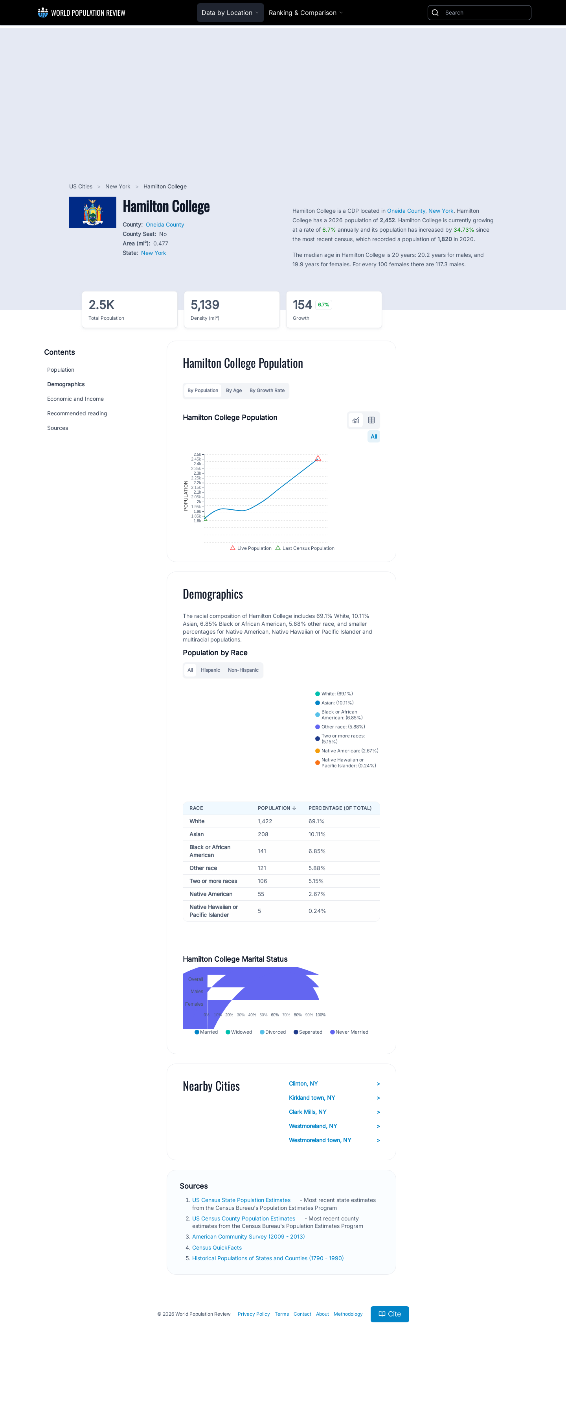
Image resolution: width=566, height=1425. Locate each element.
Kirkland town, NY (334, 1150)
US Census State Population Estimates (242, 1252)
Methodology (348, 1367)
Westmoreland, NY (334, 1179)
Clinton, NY (334, 1136)
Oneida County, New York (420, 210)
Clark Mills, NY (334, 1165)
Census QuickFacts (217, 1299)
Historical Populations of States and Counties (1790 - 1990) (268, 1310)
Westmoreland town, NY (334, 1193)
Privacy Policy (254, 1367)
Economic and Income (75, 398)
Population (60, 369)
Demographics (66, 384)
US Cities (81, 186)
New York (118, 186)
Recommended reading (77, 413)
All (374, 436)
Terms (282, 1367)
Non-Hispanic (243, 706)
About (322, 1367)
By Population (202, 390)
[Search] (486, 13)
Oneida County (165, 224)
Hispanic (210, 706)
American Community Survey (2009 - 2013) (249, 1289)
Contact (302, 1367)
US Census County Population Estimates (244, 1270)
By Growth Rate (267, 390)
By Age (234, 390)
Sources (57, 427)
